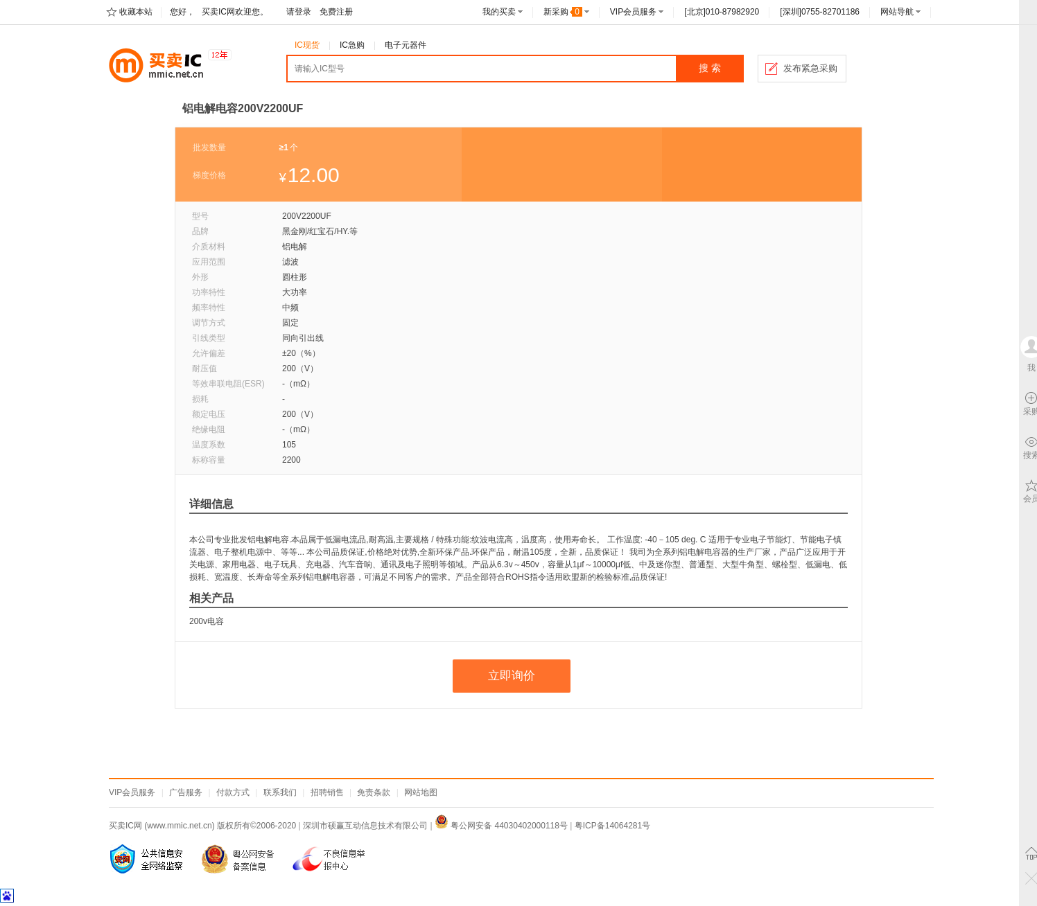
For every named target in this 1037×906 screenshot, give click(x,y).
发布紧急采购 (810, 68)
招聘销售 (327, 792)
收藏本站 (135, 12)
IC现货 (307, 45)
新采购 (562, 12)
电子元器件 (405, 45)
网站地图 (420, 792)
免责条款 (373, 792)
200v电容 (206, 621)
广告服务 (185, 792)
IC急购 (352, 45)
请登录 (298, 12)
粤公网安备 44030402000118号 (501, 825)
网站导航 (897, 12)
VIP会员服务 (633, 12)
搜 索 (710, 68)
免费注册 (336, 12)
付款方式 (233, 792)
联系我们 (280, 792)
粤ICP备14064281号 (612, 825)
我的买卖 (499, 12)
